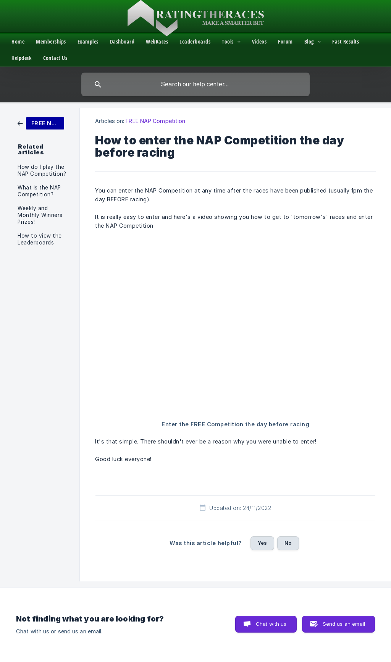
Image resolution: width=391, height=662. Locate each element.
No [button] (287, 543)
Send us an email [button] (344, 624)
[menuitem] (23, 41)
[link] (41, 122)
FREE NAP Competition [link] (155, 121)
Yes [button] (262, 543)
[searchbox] (195, 84)
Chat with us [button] (271, 624)
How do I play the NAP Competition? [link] (42, 170)
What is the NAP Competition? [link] (39, 191)
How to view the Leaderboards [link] (40, 239)
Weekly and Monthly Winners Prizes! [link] (40, 215)
